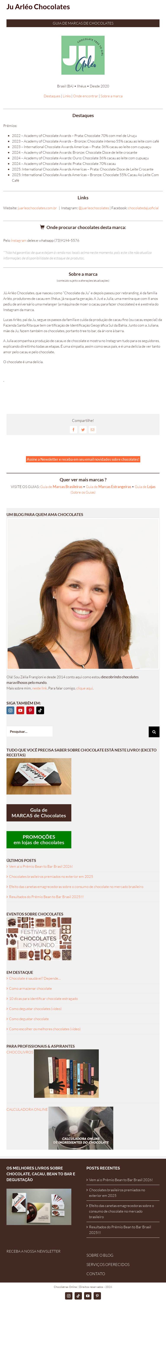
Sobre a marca (112, 96)
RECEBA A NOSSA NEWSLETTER (33, 1251)
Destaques (52, 96)
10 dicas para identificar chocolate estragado (43, 998)
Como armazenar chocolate (30, 988)
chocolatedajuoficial (143, 208)
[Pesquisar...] (29, 731)
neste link (39, 688)
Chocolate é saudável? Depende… (35, 978)
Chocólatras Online (65, 1287)
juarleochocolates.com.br (37, 208)
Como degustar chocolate (29, 1018)
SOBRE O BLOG (99, 1255)
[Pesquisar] (154, 731)
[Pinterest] (30, 710)
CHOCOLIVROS (52, 1052)
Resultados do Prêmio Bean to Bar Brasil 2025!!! (46, 896)
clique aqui (84, 688)
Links (67, 96)
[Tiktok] (40, 710)
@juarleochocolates (93, 208)
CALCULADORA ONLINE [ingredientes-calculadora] (59, 1109)
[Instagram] (10, 710)
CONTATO (95, 1273)
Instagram (19, 240)
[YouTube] (20, 710)
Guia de (61, 486)
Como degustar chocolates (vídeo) (35, 1008)
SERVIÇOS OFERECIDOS (107, 1264)
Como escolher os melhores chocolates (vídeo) (45, 1029)
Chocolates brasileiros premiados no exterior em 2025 (51, 876)
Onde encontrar (85, 96)
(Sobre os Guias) (83, 492)
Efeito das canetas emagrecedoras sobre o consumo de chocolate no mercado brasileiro (76, 886)
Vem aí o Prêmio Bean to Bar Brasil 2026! (41, 866)
